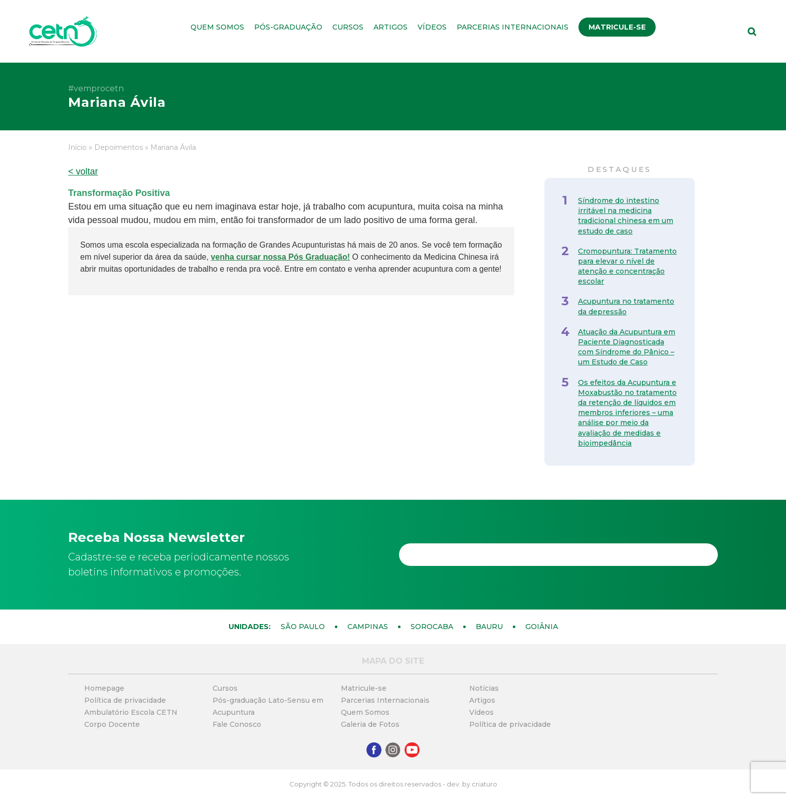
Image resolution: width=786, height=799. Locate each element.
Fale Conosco (237, 724)
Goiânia (541, 626)
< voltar (83, 171)
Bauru (489, 626)
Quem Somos (217, 27)
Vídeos (432, 27)
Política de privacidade (125, 700)
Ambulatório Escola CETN (130, 712)
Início (77, 147)
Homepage (104, 688)
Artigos (390, 27)
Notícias (484, 688)
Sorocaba (432, 626)
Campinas (367, 626)
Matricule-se (617, 27)
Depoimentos (118, 147)
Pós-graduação (288, 27)
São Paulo (303, 626)
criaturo (484, 784)
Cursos (347, 27)
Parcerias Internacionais (512, 27)
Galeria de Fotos (370, 724)
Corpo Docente (112, 724)
